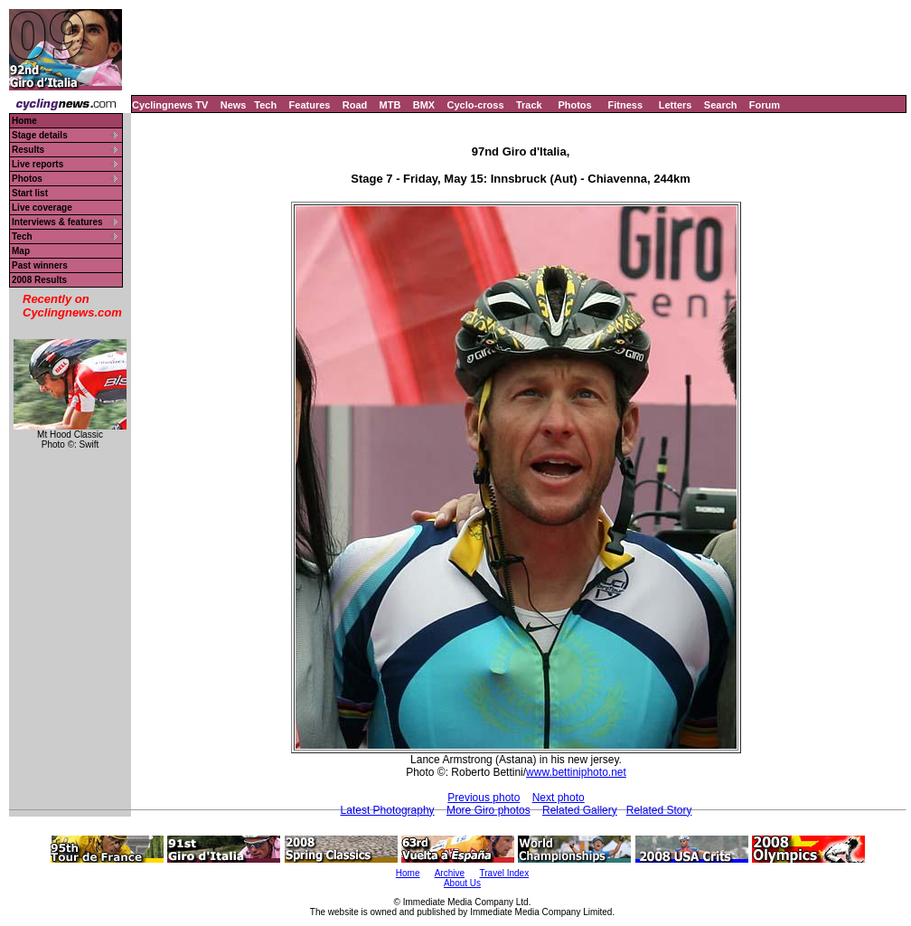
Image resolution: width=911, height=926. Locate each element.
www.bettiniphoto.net (576, 772)
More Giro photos (488, 810)
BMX (424, 104)
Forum (764, 104)
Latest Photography (388, 810)
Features (310, 104)
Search (720, 104)
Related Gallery (579, 810)
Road (355, 104)
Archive (450, 873)
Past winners (40, 265)
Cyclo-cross (475, 104)
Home (24, 121)
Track (529, 104)
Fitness (625, 104)
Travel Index (505, 873)
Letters (675, 104)
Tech (265, 104)
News (234, 104)
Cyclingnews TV (170, 104)
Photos (574, 104)
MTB (390, 104)
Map (21, 251)
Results (28, 150)
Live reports (37, 164)
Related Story (659, 810)
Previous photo (483, 797)
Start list (30, 193)
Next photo (558, 797)
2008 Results (39, 280)
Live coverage (42, 208)
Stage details (40, 135)
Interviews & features (57, 222)
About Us (462, 883)
